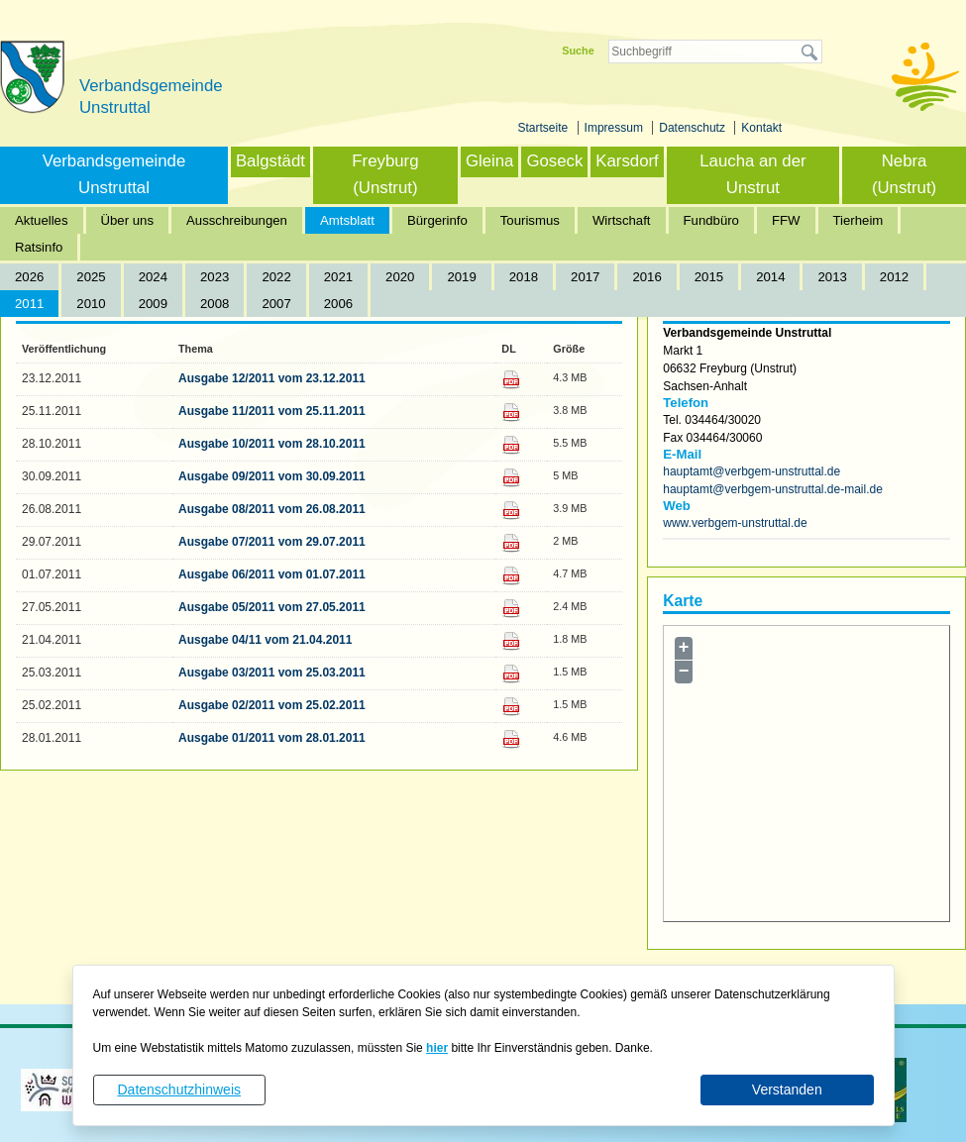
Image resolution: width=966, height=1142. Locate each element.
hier (437, 1048)
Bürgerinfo (437, 220)
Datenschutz (693, 128)
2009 (153, 303)
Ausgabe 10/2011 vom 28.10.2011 (272, 444)
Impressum (616, 128)
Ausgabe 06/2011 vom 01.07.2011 (272, 574)
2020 (399, 276)
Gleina (490, 161)
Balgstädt (270, 161)
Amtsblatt (347, 220)
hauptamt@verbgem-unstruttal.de (751, 471)
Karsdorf (626, 161)
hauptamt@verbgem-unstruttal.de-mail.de (773, 489)
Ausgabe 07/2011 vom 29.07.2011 (272, 542)
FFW (786, 220)
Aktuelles (41, 220)
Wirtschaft (621, 220)
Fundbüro (711, 220)
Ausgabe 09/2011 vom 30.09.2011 (272, 476)
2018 (523, 276)
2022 (276, 276)
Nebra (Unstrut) (904, 174)
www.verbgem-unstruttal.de (734, 523)
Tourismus (530, 220)
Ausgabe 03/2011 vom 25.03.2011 (272, 672)
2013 (831, 276)
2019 (461, 276)
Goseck (554, 161)
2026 (29, 276)
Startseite (545, 128)
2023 (214, 276)
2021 (338, 276)
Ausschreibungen (236, 220)
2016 (646, 276)
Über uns (128, 220)
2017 (585, 276)
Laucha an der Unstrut (752, 174)
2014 (770, 276)
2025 (90, 276)
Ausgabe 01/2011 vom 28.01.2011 (272, 738)
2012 (894, 276)
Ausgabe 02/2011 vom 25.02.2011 (272, 705)
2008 (214, 303)
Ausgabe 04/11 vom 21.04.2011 (265, 640)
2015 (709, 276)
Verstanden (787, 1089)
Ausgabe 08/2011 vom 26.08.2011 (272, 509)
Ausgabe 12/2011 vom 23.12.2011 (272, 378)
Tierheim (858, 220)
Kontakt (761, 128)
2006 (338, 303)
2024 (153, 276)
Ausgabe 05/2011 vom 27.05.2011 (272, 607)
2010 (90, 303)
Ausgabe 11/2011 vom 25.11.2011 (272, 411)
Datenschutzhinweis (179, 1089)
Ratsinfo (38, 247)
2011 (29, 303)
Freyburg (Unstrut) (385, 174)
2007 (276, 303)
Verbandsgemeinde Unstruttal (114, 174)
